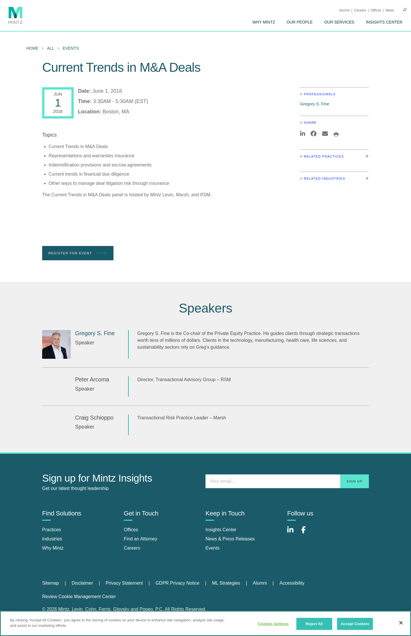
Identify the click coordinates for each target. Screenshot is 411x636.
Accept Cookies (355, 624)
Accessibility (291, 583)
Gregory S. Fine (314, 104)
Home (32, 48)
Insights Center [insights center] (221, 529)
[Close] (401, 622)
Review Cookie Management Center (79, 596)
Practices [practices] (51, 529)
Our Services (339, 22)
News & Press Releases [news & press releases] (230, 538)
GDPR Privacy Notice (177, 583)
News (389, 10)
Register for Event (77, 253)
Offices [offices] (131, 529)
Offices (376, 10)
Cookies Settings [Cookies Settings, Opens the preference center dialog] (273, 624)
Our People (300, 22)
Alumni (344, 10)
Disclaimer (82, 583)
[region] (205, 623)
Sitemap (50, 583)
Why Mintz (264, 22)
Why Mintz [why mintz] (53, 548)
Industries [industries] (52, 538)
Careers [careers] (132, 548)
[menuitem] (264, 22)
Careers (360, 10)
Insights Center (384, 22)
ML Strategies (226, 583)
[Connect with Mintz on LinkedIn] (293, 532)
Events (71, 48)
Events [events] (213, 548)
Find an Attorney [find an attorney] (140, 538)
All (50, 48)
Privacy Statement (124, 583)
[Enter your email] (287, 481)
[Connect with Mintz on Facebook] (307, 532)
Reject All (314, 624)
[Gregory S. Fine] (56, 344)
